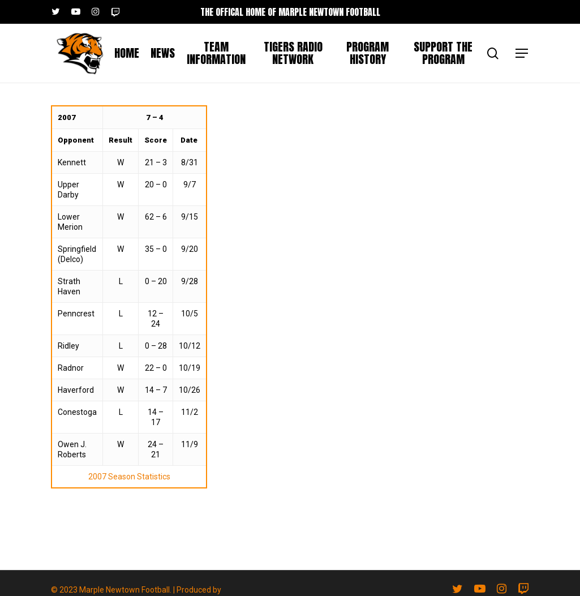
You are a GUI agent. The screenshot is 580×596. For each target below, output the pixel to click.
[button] (522, 53)
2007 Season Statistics (129, 476)
